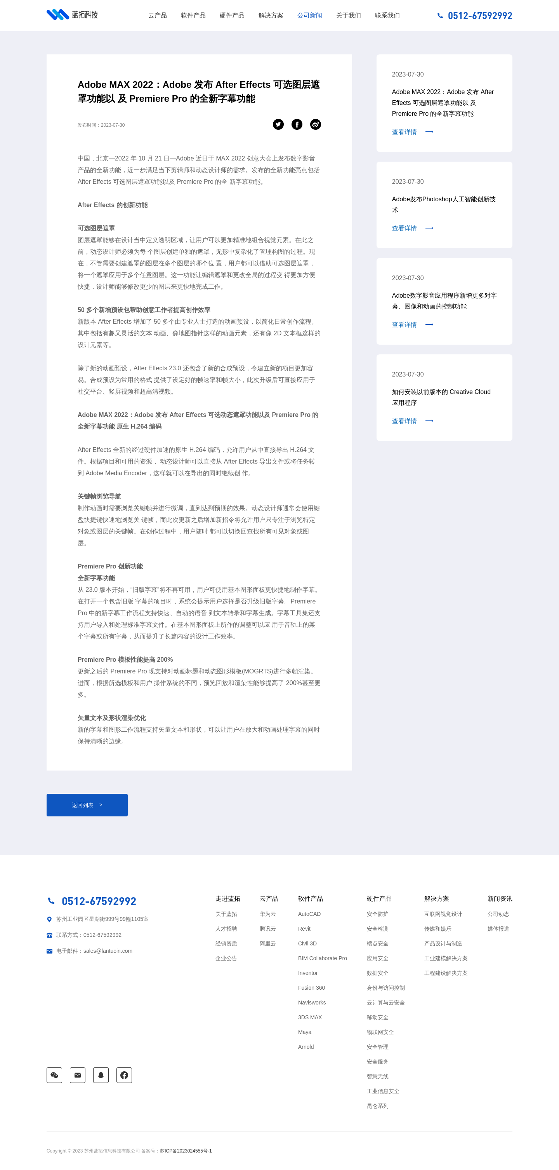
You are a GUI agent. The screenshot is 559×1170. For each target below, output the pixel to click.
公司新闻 (309, 15)
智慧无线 (378, 1076)
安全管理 (378, 1047)
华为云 (268, 914)
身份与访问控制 (386, 988)
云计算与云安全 (386, 1002)
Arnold (306, 1047)
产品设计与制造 (443, 943)
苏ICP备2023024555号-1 (186, 1151)
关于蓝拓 (226, 914)
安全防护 (378, 914)
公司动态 (498, 914)
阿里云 (268, 943)
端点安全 (378, 943)
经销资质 (226, 943)
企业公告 (226, 958)
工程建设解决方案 (446, 973)
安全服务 (378, 1061)
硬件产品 (232, 15)
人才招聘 (226, 929)
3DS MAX (310, 1017)
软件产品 (193, 15)
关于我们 (348, 15)
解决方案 (271, 15)
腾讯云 (268, 929)
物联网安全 (380, 1032)
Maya (304, 1032)
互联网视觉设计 (443, 914)
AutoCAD (309, 914)
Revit (304, 929)
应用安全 (378, 958)
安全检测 (378, 929)
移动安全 (378, 1017)
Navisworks (312, 1002)
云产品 (157, 15)
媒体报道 (498, 929)
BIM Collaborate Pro (322, 958)
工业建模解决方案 (446, 958)
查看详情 (404, 132)
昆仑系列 (378, 1106)
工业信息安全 (383, 1091)
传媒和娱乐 (437, 929)
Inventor (308, 973)
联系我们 (387, 15)
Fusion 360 (311, 988)
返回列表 (87, 805)
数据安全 (378, 973)
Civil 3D (307, 943)
